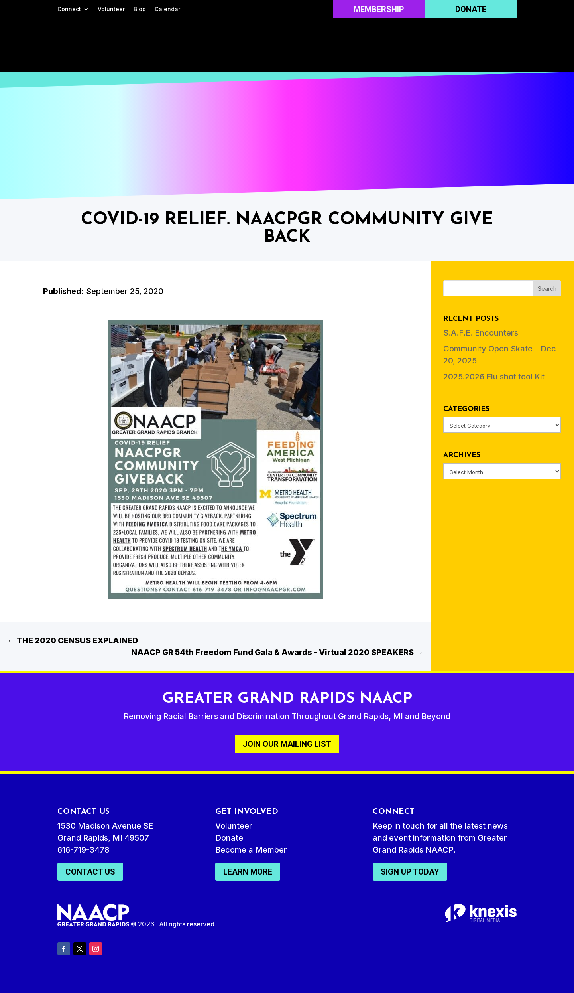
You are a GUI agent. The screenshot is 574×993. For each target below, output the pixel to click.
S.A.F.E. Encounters (480, 333)
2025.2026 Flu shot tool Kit (494, 376)
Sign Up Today (410, 872)
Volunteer (111, 9)
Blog (140, 9)
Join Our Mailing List (287, 744)
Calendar (167, 9)
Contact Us (90, 872)
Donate (470, 9)
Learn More (247, 872)
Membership (379, 9)
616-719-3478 (83, 850)
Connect (69, 9)
